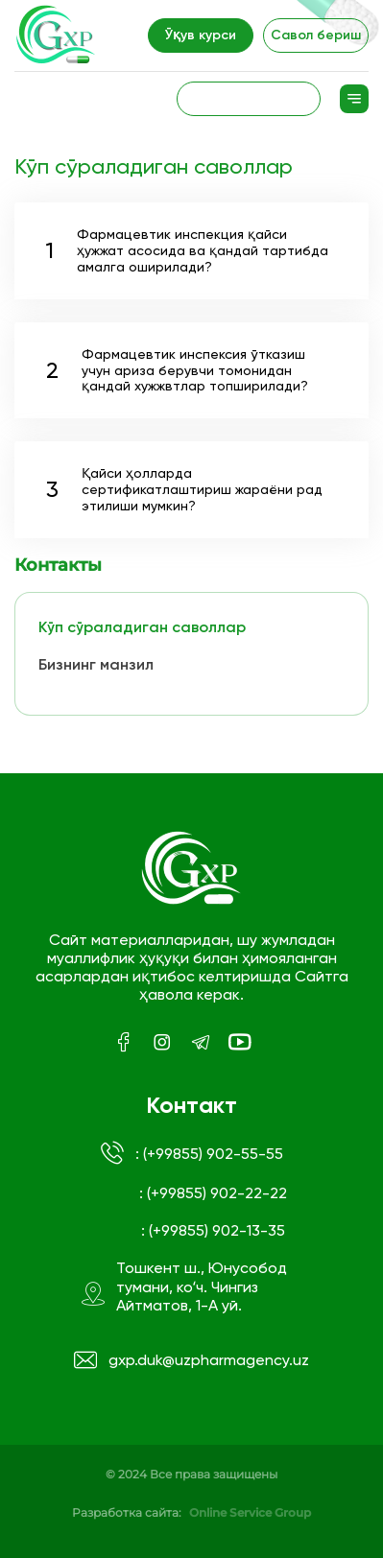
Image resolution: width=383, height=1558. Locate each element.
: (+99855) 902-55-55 (192, 1153)
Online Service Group (250, 1512)
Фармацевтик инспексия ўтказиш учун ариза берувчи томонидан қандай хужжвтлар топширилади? (177, 370)
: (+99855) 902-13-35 (213, 1230)
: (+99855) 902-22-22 (213, 1193)
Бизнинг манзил (96, 664)
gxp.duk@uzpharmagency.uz (192, 1360)
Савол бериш (316, 35)
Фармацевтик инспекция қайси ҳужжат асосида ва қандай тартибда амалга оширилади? (187, 250)
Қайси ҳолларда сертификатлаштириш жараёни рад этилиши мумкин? (184, 489)
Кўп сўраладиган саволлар (142, 627)
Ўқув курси (200, 35)
